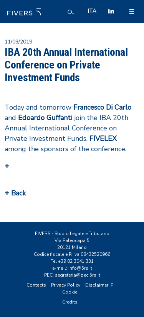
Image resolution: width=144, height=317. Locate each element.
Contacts (36, 285)
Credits (70, 302)
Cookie (69, 292)
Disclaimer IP (99, 285)
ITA (92, 11)
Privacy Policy (65, 285)
